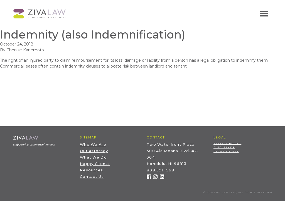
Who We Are (93, 144)
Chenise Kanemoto (25, 49)
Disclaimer (224, 147)
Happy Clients (95, 164)
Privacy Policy (227, 143)
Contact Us (92, 176)
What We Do (93, 157)
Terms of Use (226, 151)
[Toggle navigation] (264, 13)
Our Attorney (94, 151)
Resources (91, 170)
